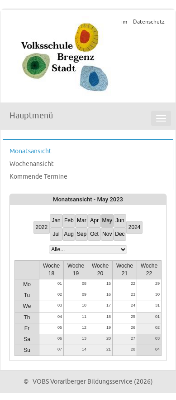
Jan (56, 220)
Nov (107, 234)
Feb (69, 220)
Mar (81, 220)
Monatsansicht (31, 151)
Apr (94, 220)
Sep (81, 234)
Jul (55, 234)
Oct (94, 234)
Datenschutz (149, 22)
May (107, 220)
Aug (69, 234)
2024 (134, 227)
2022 (42, 227)
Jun (119, 220)
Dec (119, 234)
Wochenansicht (32, 164)
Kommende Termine (38, 176)
